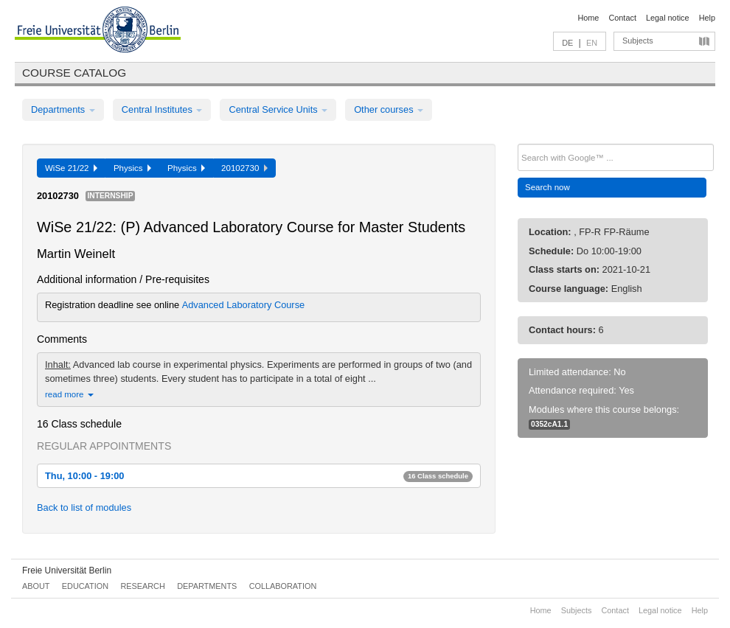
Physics (132, 168)
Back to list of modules (84, 507)
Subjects (637, 40)
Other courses (388, 109)
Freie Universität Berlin (66, 570)
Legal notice (667, 17)
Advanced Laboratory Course (243, 304)
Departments (63, 109)
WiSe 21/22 (71, 168)
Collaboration (283, 586)
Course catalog (74, 72)
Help (707, 17)
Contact (622, 17)
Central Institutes (162, 109)
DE (567, 42)
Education (85, 586)
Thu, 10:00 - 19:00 (259, 475)
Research (142, 586)
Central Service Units (278, 109)
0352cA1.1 (549, 424)
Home (588, 17)
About (35, 586)
